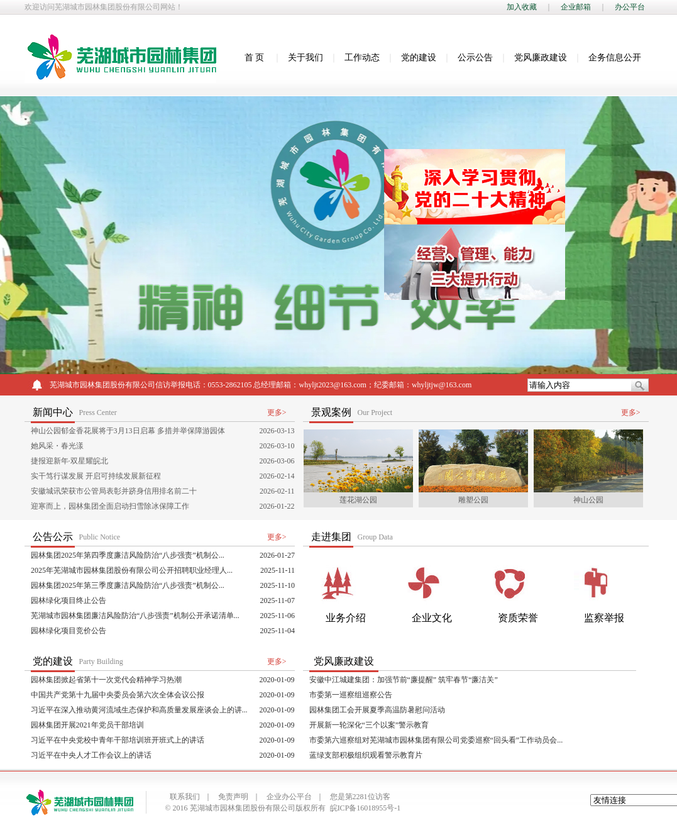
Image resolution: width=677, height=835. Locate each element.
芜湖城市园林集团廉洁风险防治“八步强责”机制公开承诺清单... (135, 615)
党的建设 (418, 57)
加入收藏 (522, 7)
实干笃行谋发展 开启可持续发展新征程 (96, 476)
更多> (277, 412)
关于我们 (305, 57)
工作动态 (362, 57)
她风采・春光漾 (57, 445)
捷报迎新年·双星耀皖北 (69, 460)
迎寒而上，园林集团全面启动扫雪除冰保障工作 (110, 506)
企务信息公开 (614, 57)
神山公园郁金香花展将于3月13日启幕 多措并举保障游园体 (128, 430)
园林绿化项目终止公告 (68, 600)
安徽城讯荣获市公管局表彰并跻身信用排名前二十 (114, 491)
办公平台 (630, 7)
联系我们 (185, 796)
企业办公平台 (289, 796)
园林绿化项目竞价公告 (68, 630)
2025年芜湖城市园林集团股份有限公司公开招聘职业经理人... (132, 570)
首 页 (255, 57)
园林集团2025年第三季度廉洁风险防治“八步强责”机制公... (127, 585)
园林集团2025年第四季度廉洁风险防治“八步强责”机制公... (127, 555)
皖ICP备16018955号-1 (365, 808)
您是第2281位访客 (360, 796)
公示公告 (475, 57)
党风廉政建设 (540, 57)
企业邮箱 (576, 7)
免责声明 (233, 796)
